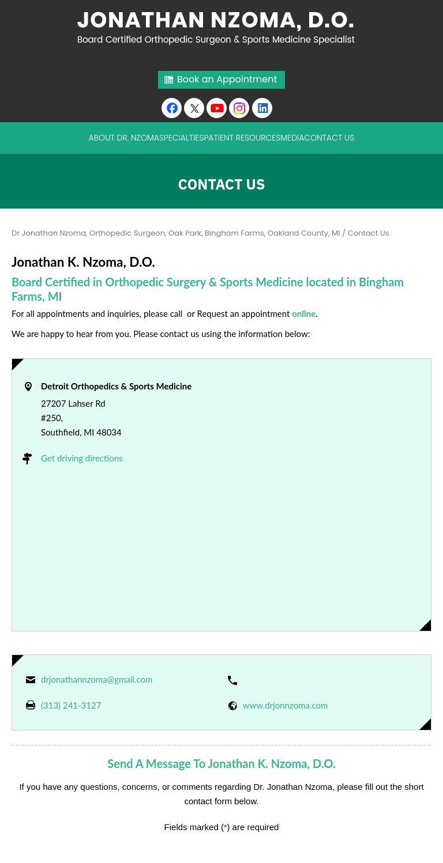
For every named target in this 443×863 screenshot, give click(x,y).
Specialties (181, 137)
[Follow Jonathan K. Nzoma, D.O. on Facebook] (172, 108)
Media (292, 137)
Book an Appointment (227, 79)
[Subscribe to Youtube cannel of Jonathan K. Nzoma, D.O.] (217, 108)
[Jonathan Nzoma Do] (221, 27)
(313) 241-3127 (71, 705)
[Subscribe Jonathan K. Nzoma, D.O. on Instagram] (239, 108)
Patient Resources (242, 137)
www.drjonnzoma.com (285, 705)
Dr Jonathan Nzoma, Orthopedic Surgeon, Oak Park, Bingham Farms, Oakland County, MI (176, 233)
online (304, 313)
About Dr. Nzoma (124, 137)
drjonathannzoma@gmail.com (96, 679)
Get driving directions (82, 458)
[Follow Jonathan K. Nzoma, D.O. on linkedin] (262, 108)
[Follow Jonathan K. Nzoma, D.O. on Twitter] (194, 108)
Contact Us (329, 137)
